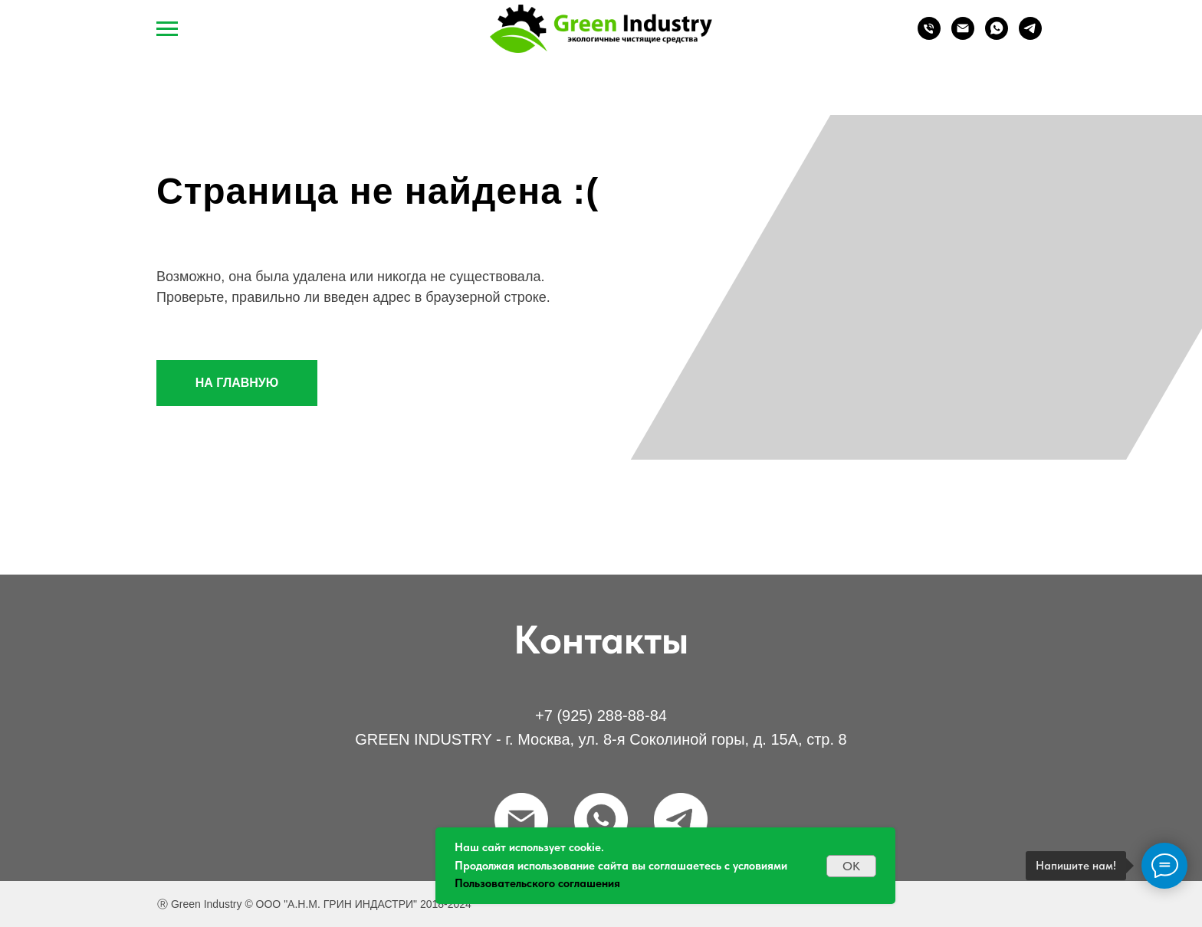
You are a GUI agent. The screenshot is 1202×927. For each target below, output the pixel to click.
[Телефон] (929, 35)
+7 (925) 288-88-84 (601, 715)
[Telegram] (1030, 35)
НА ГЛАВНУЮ (237, 382)
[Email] (962, 35)
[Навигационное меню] (167, 29)
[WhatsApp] (996, 35)
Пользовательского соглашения (537, 883)
